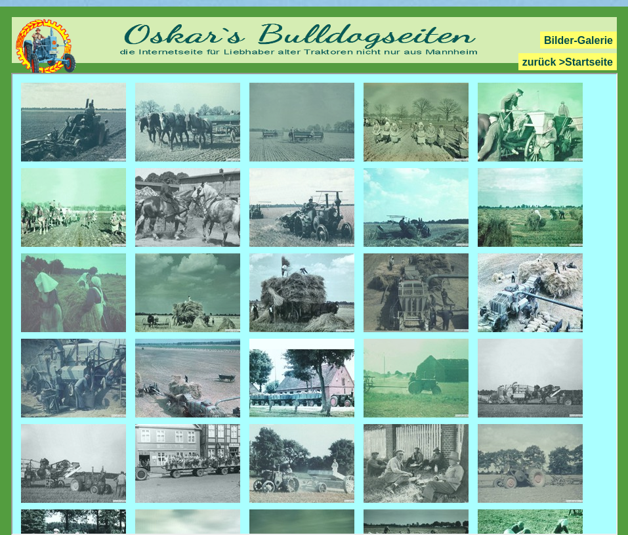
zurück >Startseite (567, 62)
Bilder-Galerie (578, 40)
